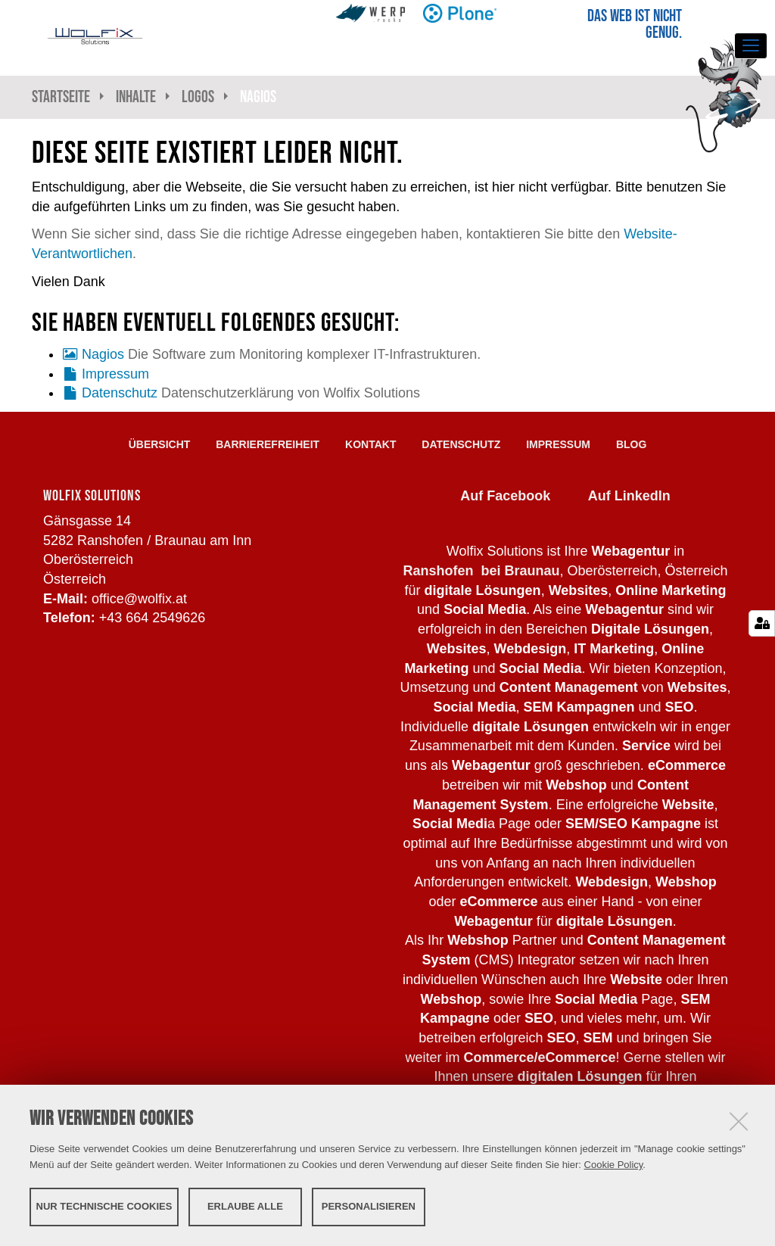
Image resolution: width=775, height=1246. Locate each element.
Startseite (61, 96)
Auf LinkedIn (629, 495)
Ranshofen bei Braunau (481, 570)
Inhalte (136, 96)
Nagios (103, 354)
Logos (198, 96)
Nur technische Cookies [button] (104, 1206)
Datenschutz (119, 392)
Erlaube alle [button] (245, 1206)
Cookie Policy (613, 1164)
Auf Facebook (505, 495)
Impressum (115, 374)
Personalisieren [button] (369, 1206)
